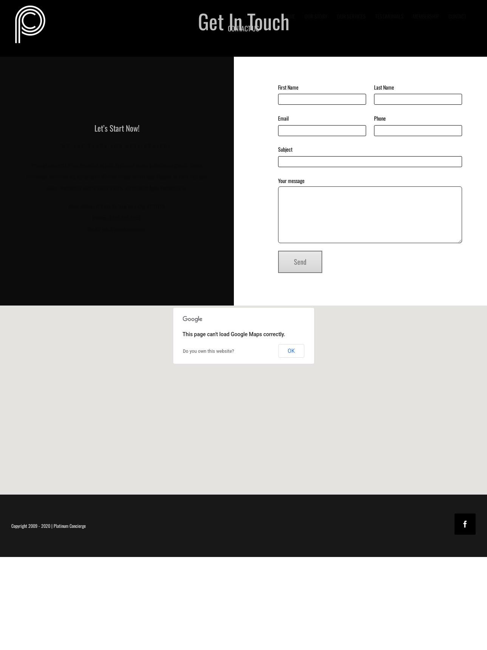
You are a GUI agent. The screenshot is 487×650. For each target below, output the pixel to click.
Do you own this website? (208, 351)
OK (291, 351)
